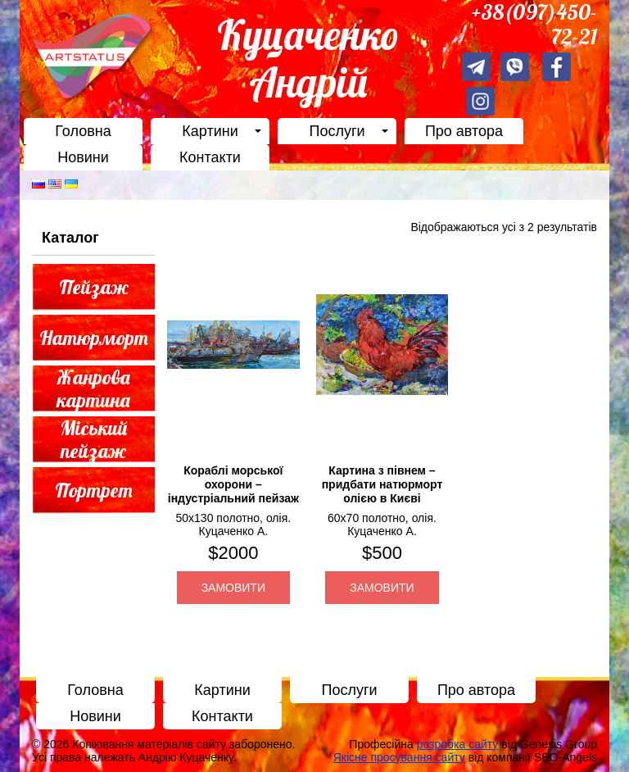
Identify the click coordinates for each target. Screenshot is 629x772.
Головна (83, 131)
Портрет (94, 490)
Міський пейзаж (94, 439)
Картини (210, 131)
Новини (83, 157)
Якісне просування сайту (399, 757)
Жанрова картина (93, 389)
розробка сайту (458, 744)
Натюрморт (93, 337)
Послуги (336, 131)
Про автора (464, 131)
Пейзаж (94, 287)
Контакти (210, 157)
